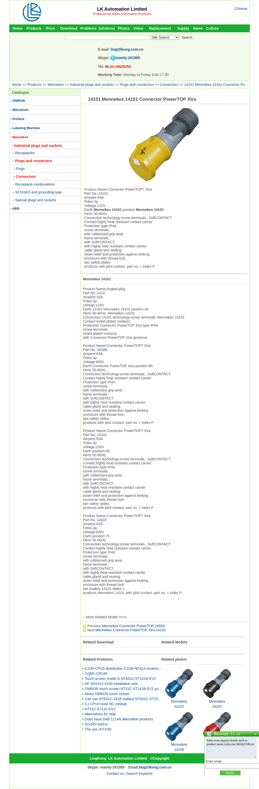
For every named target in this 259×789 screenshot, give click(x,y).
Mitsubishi (20, 110)
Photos (124, 28)
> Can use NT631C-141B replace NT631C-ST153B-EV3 (126, 699)
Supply (183, 28)
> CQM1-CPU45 (94, 674)
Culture (212, 28)
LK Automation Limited (122, 9)
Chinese (240, 9)
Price (50, 28)
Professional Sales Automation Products (122, 14)
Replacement (160, 28)
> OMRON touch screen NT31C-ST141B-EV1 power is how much (133, 689)
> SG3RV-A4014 (95, 724)
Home (18, 28)
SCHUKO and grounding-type (38, 192)
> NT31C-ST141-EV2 (98, 709)
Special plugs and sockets (35, 200)
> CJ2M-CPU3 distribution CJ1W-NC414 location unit (123, 668)
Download (68, 28)
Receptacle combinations (35, 184)
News (198, 28)
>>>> (123, 617)
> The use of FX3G (97, 729)
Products (34, 28)
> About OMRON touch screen (106, 694)
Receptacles (25, 153)
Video (138, 28)
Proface (18, 119)
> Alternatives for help (99, 714)
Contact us (114, 774)
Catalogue (20, 92)
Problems (88, 28)
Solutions (107, 28)
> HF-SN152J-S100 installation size (110, 684)
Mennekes (56, 85)
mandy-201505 (128, 58)
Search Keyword (139, 774)
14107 (102, 520)
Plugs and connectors (137, 85)
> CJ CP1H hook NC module (104, 704)
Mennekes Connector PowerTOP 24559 (133, 626)
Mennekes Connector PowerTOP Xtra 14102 (131, 630)
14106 (102, 350)
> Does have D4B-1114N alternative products (117, 719)
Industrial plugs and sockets (92, 85)
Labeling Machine (26, 128)
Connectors (169, 85)
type (104, 226)
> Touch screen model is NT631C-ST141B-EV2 (119, 679)
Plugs (20, 169)
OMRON (18, 101)
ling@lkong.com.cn (127, 49)
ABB (15, 208)
